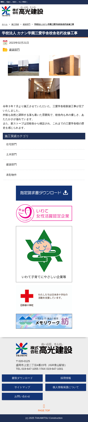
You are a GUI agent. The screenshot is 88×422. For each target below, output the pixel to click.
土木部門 (11, 154)
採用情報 (65, 377)
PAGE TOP (44, 408)
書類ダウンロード (22, 377)
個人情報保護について (66, 387)
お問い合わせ (22, 396)
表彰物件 (11, 174)
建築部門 (14, 49)
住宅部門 (11, 144)
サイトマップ (22, 387)
